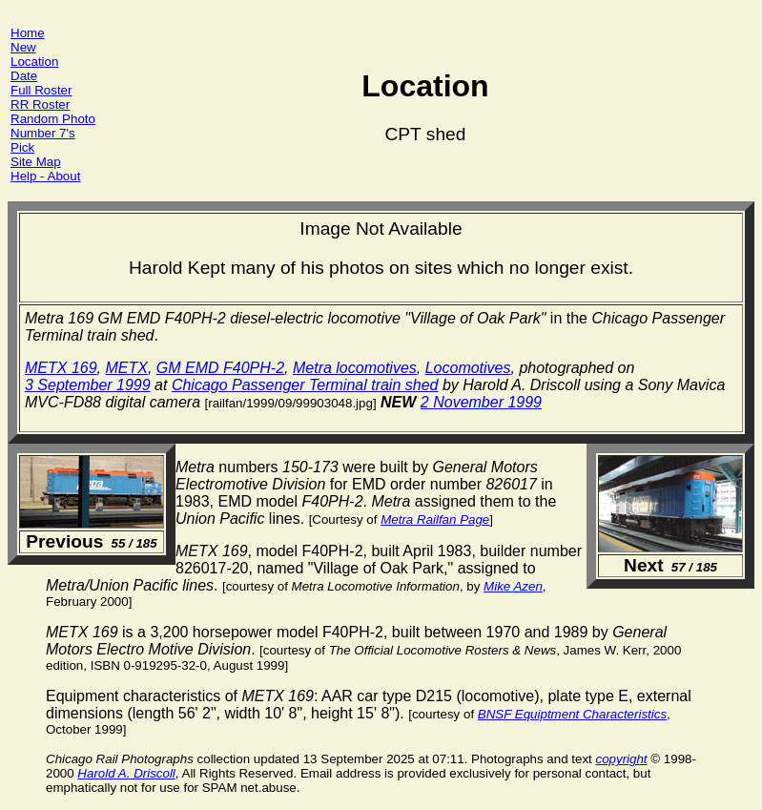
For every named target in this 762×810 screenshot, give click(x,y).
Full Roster (41, 90)
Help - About (45, 176)
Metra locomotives (355, 368)
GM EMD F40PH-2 (220, 368)
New (23, 47)
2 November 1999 (481, 402)
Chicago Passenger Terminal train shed (305, 385)
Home (27, 33)
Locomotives (468, 368)
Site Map (35, 162)
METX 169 (61, 368)
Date (23, 76)
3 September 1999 (88, 385)
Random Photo (52, 119)
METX (126, 368)
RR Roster (40, 104)
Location (34, 61)
